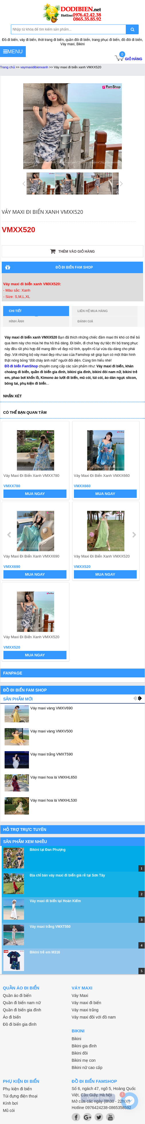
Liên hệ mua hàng (93, 311)
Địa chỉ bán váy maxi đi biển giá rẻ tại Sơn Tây (67, 875)
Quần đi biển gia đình (22, 1010)
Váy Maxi (80, 995)
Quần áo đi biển (17, 995)
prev (10, 535)
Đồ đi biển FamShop (21, 366)
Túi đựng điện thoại (20, 1096)
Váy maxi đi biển (86, 1002)
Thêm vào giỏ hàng (72, 251)
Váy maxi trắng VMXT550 (50, 927)
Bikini (76, 1038)
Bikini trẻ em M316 (45, 952)
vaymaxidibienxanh (34, 67)
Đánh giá (85, 321)
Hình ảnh (16, 321)
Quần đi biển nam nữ (22, 1002)
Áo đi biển (12, 1017)
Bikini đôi (80, 1053)
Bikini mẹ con (83, 1060)
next (134, 535)
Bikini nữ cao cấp (87, 1067)
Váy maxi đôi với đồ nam (94, 1017)
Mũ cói (9, 1110)
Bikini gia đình (84, 1046)
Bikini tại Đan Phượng (48, 850)
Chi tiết (23, 312)
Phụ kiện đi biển (17, 1089)
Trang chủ (7, 67)
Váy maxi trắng (85, 1010)
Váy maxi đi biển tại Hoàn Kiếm (55, 901)
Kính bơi (10, 1103)
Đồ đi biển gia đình (19, 1024)
